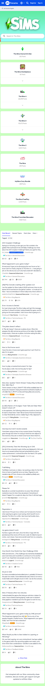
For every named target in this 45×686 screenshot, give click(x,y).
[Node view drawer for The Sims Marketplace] (22, 81)
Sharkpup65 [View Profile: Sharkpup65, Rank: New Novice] (6, 315)
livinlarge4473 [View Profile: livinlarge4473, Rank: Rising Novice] (6, 540)
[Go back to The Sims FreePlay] (22, 199)
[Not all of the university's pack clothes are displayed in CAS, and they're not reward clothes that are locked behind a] (22, 451)
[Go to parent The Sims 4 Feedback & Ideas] (13, 649)
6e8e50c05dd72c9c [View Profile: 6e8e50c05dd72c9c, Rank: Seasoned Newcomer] (8, 294)
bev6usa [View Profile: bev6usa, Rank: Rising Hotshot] (5, 355)
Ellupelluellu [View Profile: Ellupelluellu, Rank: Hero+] (6, 623)
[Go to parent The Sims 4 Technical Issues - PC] (14, 318)
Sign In (40, 3)
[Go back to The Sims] (22, 163)
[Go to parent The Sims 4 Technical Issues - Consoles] (16, 522)
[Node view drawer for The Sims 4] (22, 105)
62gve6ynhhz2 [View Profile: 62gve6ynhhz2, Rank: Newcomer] (6, 519)
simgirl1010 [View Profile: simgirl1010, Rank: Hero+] (5, 394)
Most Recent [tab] (6, 233)
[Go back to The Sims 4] (23, 96)
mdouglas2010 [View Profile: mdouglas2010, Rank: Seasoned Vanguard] (6, 456)
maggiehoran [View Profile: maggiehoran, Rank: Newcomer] (6, 438)
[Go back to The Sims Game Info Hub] (23, 54)
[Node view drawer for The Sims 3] (22, 130)
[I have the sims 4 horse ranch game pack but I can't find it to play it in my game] (22, 351)
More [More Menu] (35, 233)
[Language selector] (22, 3)
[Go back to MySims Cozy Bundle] (22, 181)
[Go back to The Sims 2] (22, 145)
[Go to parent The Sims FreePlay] (35, 438)
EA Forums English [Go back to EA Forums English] (8, 8)
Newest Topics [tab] (17, 233)
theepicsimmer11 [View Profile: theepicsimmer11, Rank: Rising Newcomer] (7, 602)
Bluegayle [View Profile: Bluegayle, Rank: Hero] (5, 477)
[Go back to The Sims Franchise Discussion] (23, 217)
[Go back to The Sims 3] (22, 121)
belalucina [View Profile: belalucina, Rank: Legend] (5, 560)
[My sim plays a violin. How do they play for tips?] (22, 369)
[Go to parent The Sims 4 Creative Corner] (13, 564)
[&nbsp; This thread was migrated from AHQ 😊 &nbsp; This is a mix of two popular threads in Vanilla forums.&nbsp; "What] (22, 618)
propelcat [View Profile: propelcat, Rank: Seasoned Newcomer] (5, 581)
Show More (22, 658)
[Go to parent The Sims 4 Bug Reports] (11, 297)
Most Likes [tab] (27, 233)
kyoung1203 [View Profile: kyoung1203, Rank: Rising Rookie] (6, 417)
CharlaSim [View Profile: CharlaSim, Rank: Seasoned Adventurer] (5, 273)
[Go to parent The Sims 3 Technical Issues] (13, 605)
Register (33, 3)
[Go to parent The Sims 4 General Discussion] (14, 256)
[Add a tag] (10, 238)
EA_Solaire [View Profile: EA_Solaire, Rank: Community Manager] (5, 252)
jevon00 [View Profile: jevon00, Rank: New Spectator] (4, 498)
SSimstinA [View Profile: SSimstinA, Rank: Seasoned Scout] (5, 336)
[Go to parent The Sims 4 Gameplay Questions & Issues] (17, 358)
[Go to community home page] (11, 3)
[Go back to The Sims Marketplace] (22, 72)
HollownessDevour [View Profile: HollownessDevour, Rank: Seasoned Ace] (8, 646)
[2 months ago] (28, 252)
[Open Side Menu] (3, 3)
